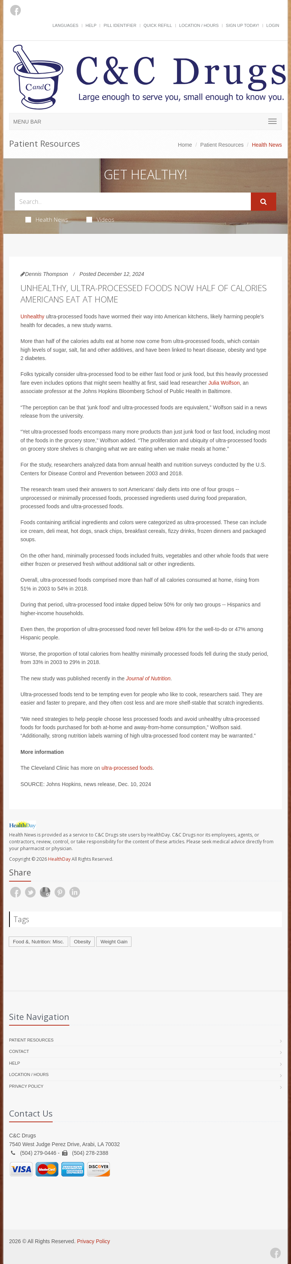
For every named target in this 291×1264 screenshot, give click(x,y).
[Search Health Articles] (133, 201)
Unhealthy (32, 316)
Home (185, 145)
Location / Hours (199, 25)
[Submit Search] (263, 202)
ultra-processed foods (127, 768)
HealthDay (59, 859)
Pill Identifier (119, 25)
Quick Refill (158, 25)
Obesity (82, 941)
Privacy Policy (26, 1086)
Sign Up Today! (242, 25)
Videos (100, 219)
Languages (65, 25)
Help (91, 25)
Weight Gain (113, 941)
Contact (19, 1051)
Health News (46, 219)
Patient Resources (222, 145)
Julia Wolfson (224, 383)
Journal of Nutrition (148, 678)
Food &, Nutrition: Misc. (38, 941)
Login (272, 25)
